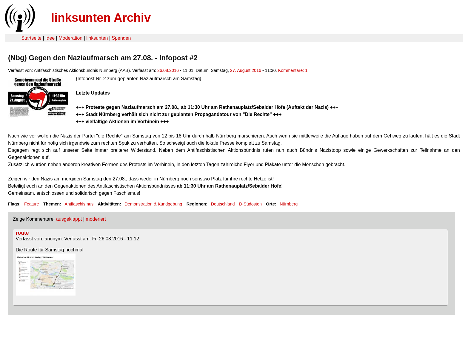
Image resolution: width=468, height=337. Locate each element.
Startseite (31, 38)
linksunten (97, 38)
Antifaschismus (78, 204)
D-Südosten (250, 204)
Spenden (121, 38)
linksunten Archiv (101, 17)
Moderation (70, 38)
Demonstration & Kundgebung (153, 204)
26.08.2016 (168, 70)
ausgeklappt (69, 219)
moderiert (96, 219)
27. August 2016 (245, 70)
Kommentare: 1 (292, 70)
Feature (31, 204)
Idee (50, 38)
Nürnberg (289, 204)
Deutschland (223, 204)
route (22, 233)
